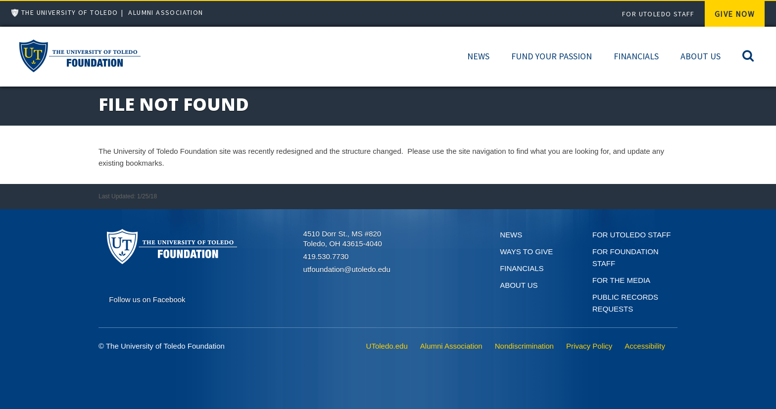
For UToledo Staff (658, 13)
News (478, 56)
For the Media (621, 280)
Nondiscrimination (524, 346)
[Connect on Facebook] (147, 298)
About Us (700, 56)
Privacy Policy (589, 346)
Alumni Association (165, 12)
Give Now (735, 14)
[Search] (748, 55)
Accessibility (645, 346)
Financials (636, 56)
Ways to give (526, 251)
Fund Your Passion (551, 56)
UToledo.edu (387, 346)
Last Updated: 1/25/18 (127, 196)
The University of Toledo (69, 12)
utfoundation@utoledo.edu (346, 269)
